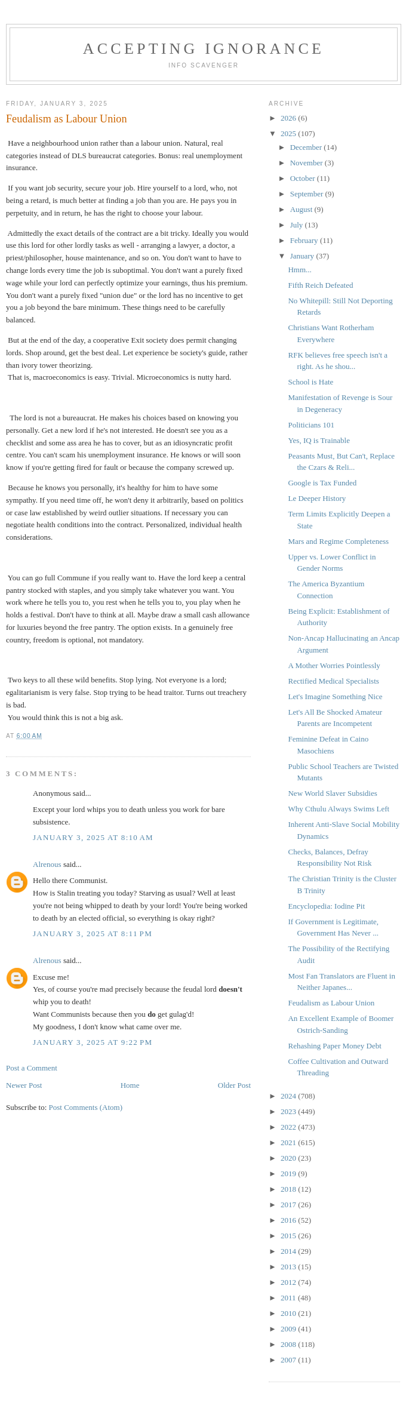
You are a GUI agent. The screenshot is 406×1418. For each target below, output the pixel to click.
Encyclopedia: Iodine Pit (326, 906)
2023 (289, 1111)
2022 (289, 1126)
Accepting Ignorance (203, 48)
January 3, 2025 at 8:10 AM (93, 837)
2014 (289, 1251)
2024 (289, 1095)
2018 (289, 1189)
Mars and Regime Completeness (338, 541)
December (307, 147)
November (307, 162)
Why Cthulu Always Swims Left (338, 808)
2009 (289, 1328)
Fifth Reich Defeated (320, 285)
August (302, 209)
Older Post (234, 1085)
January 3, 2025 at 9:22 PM (92, 1042)
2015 (289, 1235)
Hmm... (299, 269)
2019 (289, 1173)
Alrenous (47, 864)
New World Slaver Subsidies (332, 793)
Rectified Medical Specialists (333, 680)
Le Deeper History (317, 498)
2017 (289, 1204)
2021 (289, 1142)
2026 (289, 117)
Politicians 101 (311, 424)
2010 (289, 1313)
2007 (289, 1359)
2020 (289, 1158)
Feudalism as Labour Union (331, 1002)
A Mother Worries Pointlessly (334, 665)
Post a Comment (31, 1067)
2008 (289, 1344)
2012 (289, 1282)
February (305, 240)
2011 (289, 1297)
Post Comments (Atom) (86, 1107)
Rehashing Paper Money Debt (334, 1045)
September (307, 193)
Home (130, 1085)
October (303, 178)
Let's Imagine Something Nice (335, 696)
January (303, 255)
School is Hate (310, 381)
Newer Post (24, 1085)
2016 (289, 1220)
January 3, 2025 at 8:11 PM (92, 933)
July (297, 224)
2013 (289, 1266)
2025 (289, 133)
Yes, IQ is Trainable (318, 440)
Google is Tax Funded (322, 482)
